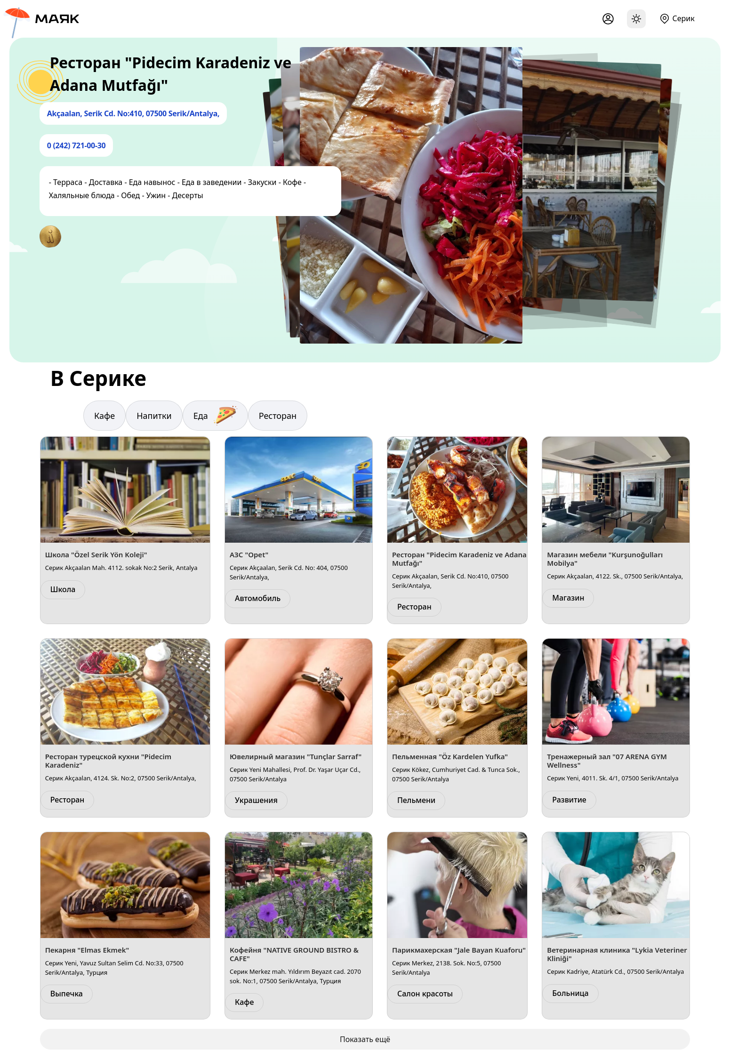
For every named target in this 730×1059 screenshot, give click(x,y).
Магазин (568, 598)
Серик (684, 18)
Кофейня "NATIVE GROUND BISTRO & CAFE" (294, 954)
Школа (63, 589)
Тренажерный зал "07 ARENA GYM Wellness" (607, 760)
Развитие (569, 799)
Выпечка (66, 993)
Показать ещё (365, 1039)
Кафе (104, 415)
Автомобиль (258, 598)
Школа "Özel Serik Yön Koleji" (96, 554)
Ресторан (278, 415)
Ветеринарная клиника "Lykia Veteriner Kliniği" (617, 954)
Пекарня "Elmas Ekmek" (87, 950)
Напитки (154, 415)
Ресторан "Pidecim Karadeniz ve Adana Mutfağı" (459, 558)
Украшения (256, 800)
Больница (570, 993)
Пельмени (416, 800)
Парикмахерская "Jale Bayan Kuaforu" (459, 950)
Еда (215, 415)
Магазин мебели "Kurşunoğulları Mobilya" (605, 558)
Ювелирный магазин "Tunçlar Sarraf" (295, 756)
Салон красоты (425, 993)
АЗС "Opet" (249, 554)
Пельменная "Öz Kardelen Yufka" (450, 756)
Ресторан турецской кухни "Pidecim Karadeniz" (108, 760)
